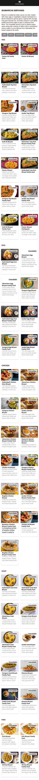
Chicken (19, 35)
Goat (28, 35)
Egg (11, 35)
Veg (4, 35)
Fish (35, 35)
